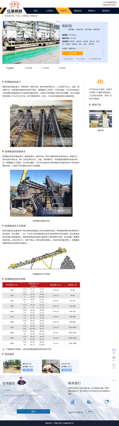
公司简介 (50, 10)
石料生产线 (66, 363)
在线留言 (64, 68)
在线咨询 (72, 53)
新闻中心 (92, 10)
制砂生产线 (27, 363)
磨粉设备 (26, 16)
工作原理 (29, 68)
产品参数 (46, 68)
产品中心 (64, 10)
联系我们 (106, 10)
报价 (113, 358)
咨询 (113, 351)
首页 (36, 10)
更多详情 (27, 370)
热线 (113, 366)
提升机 (100, 130)
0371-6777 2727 (83, 48)
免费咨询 (91, 411)
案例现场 (78, 10)
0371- (109, 5)
